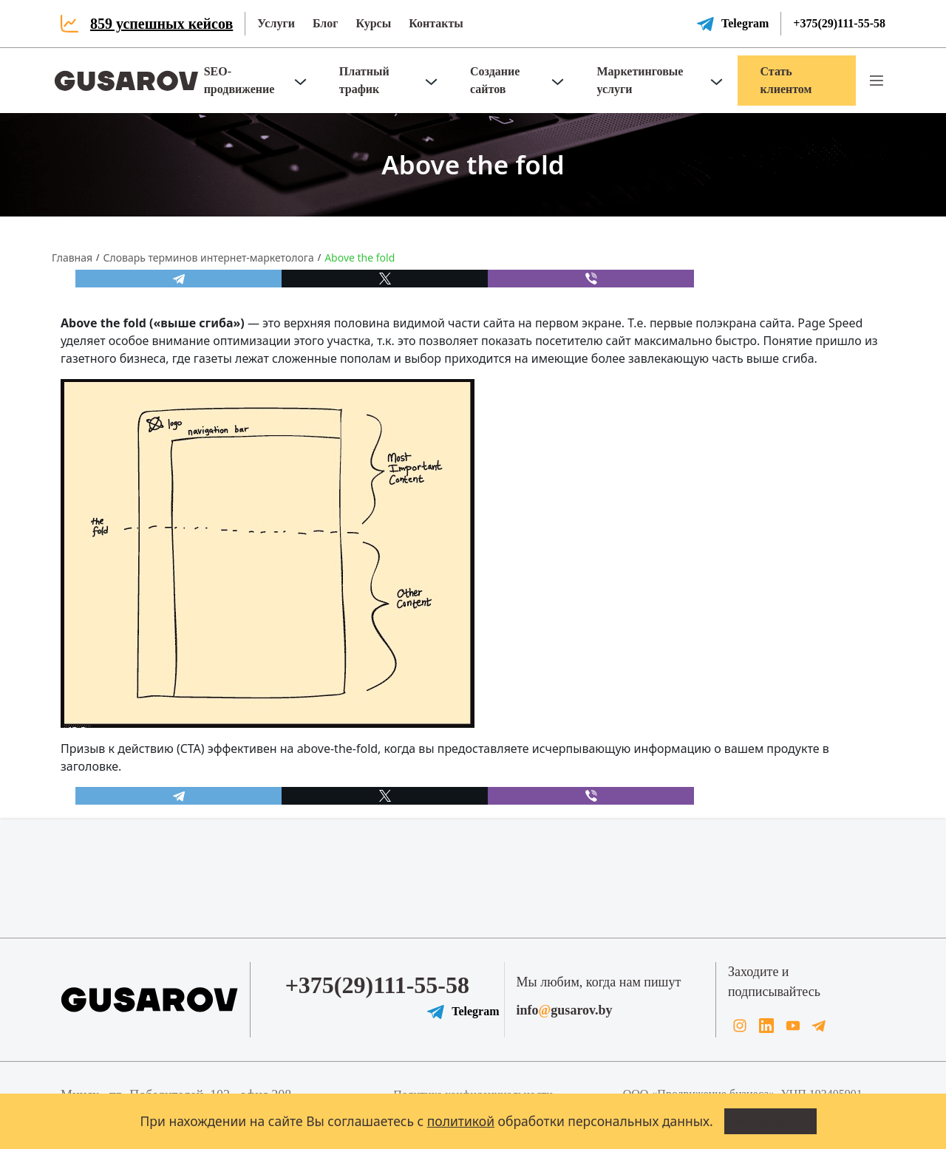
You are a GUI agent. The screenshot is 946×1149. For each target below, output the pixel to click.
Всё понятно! (771, 1121)
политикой (460, 1121)
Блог (325, 23)
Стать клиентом (785, 80)
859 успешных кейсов (161, 24)
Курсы (373, 23)
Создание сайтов (495, 80)
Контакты (436, 23)
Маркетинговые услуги (639, 80)
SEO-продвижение (239, 80)
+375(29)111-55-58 (839, 23)
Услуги (276, 23)
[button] (876, 80)
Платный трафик (364, 80)
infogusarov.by (565, 1010)
